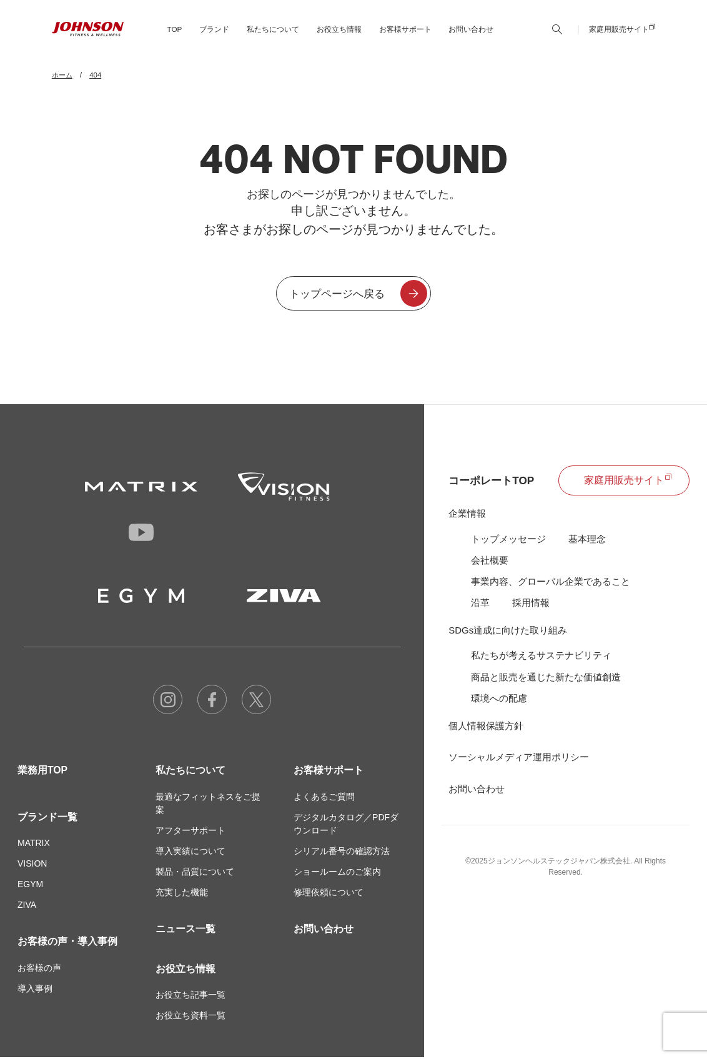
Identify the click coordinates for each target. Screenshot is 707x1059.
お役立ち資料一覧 (190, 1017)
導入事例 (34, 990)
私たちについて (190, 771)
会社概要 (489, 561)
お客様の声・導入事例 (67, 943)
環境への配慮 (499, 700)
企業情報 (467, 514)
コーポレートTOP (493, 481)
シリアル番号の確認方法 (342, 852)
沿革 (480, 604)
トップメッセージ (508, 540)
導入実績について (190, 852)
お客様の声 (39, 970)
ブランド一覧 (47, 818)
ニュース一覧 (185, 930)
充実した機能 (182, 893)
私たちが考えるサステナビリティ (541, 657)
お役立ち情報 (185, 970)
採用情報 (531, 604)
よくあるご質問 (324, 798)
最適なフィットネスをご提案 (208, 804)
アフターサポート (190, 832)
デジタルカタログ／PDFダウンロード (346, 825)
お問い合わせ (469, 34)
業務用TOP (42, 771)
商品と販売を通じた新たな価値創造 (546, 679)
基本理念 (587, 540)
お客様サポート (328, 771)
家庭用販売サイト (619, 34)
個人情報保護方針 (485, 728)
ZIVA (26, 907)
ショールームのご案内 (337, 873)
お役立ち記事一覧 (190, 997)
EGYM (30, 886)
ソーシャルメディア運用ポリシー (518, 760)
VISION (32, 865)
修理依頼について (328, 893)
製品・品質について (195, 873)
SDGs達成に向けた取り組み (507, 632)
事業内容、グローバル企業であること (550, 583)
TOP (173, 34)
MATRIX (33, 845)
